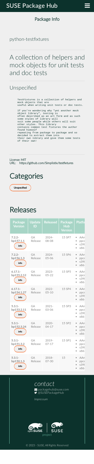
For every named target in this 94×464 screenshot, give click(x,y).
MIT (23, 174)
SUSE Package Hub (32, 6)
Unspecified (20, 202)
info (20, 260)
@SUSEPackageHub (49, 407)
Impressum (41, 413)
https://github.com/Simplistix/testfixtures (46, 177)
